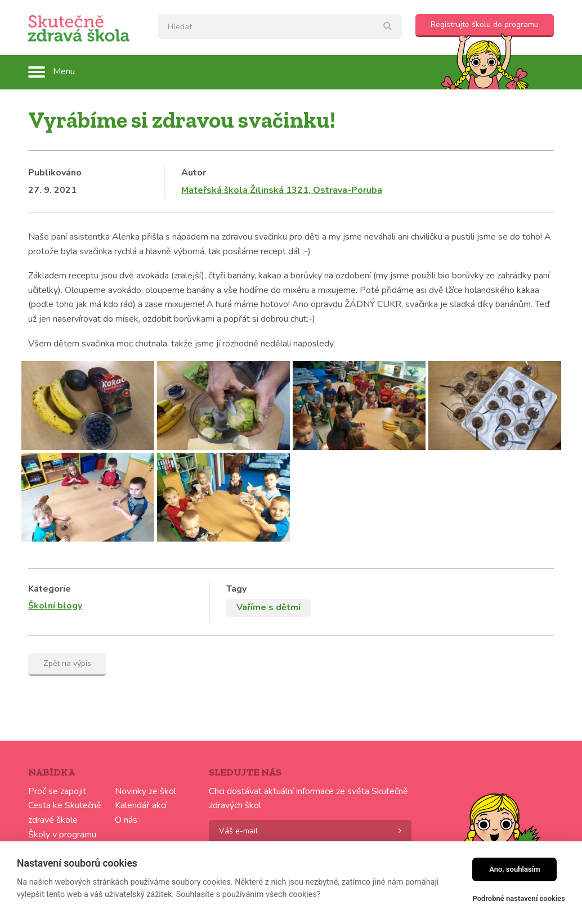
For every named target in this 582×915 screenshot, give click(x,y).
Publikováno (55, 172)
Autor (193, 172)
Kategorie (49, 589)
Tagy (236, 589)
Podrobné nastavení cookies (518, 898)
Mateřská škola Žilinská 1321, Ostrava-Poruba (281, 190)
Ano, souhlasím (514, 869)
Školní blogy (55, 606)
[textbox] (280, 26)
